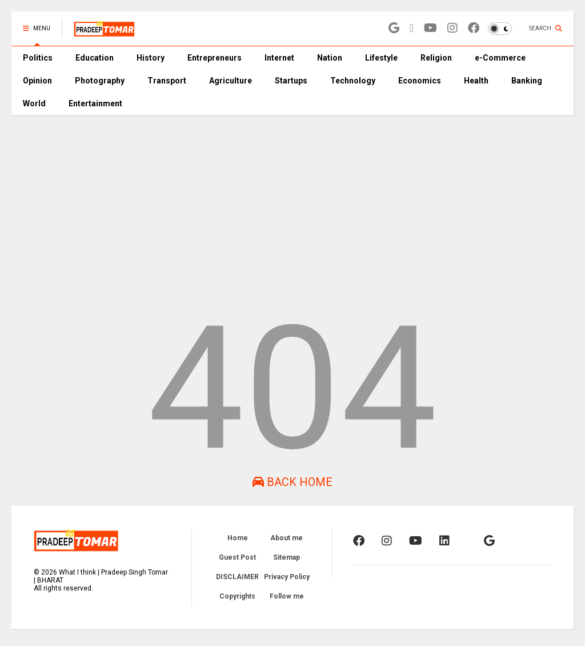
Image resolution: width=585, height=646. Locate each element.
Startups (291, 80)
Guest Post (237, 557)
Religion (436, 57)
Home (237, 538)
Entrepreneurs (214, 57)
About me (286, 538)
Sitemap (286, 557)
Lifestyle (381, 57)
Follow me (287, 596)
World (34, 103)
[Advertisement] (292, 201)
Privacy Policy (287, 577)
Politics (38, 57)
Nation (329, 57)
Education (94, 57)
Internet (279, 57)
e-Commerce (500, 57)
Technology (352, 80)
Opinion (37, 80)
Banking (526, 80)
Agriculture (230, 80)
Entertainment (95, 103)
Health (476, 80)
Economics (419, 80)
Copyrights (237, 596)
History (151, 57)
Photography (100, 80)
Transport (166, 80)
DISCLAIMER (237, 577)
